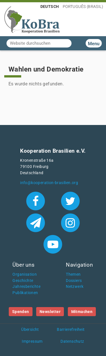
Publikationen (25, 292)
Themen (73, 274)
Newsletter (50, 311)
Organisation (24, 274)
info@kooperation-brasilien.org (49, 182)
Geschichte (22, 280)
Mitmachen (82, 311)
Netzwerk (74, 286)
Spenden (20, 311)
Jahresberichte (26, 286)
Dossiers (74, 280)
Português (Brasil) (83, 6)
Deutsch (49, 6)
